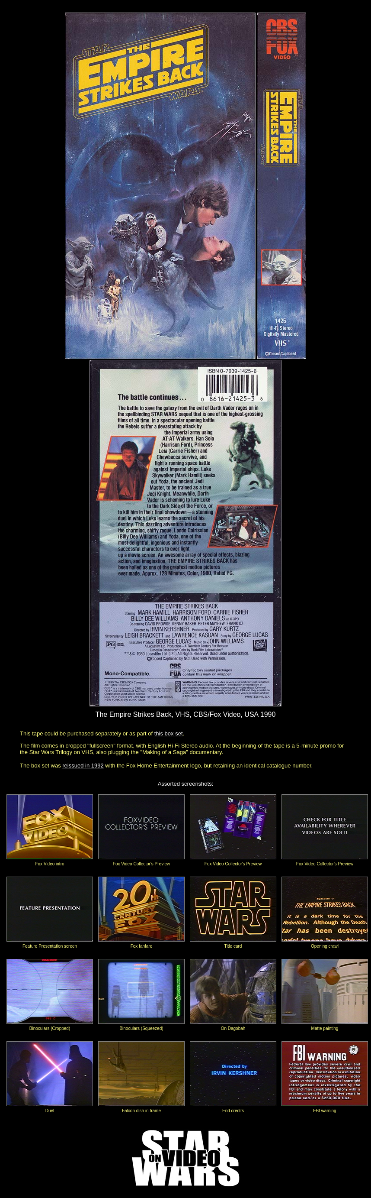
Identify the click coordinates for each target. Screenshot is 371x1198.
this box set (168, 733)
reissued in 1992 (82, 765)
